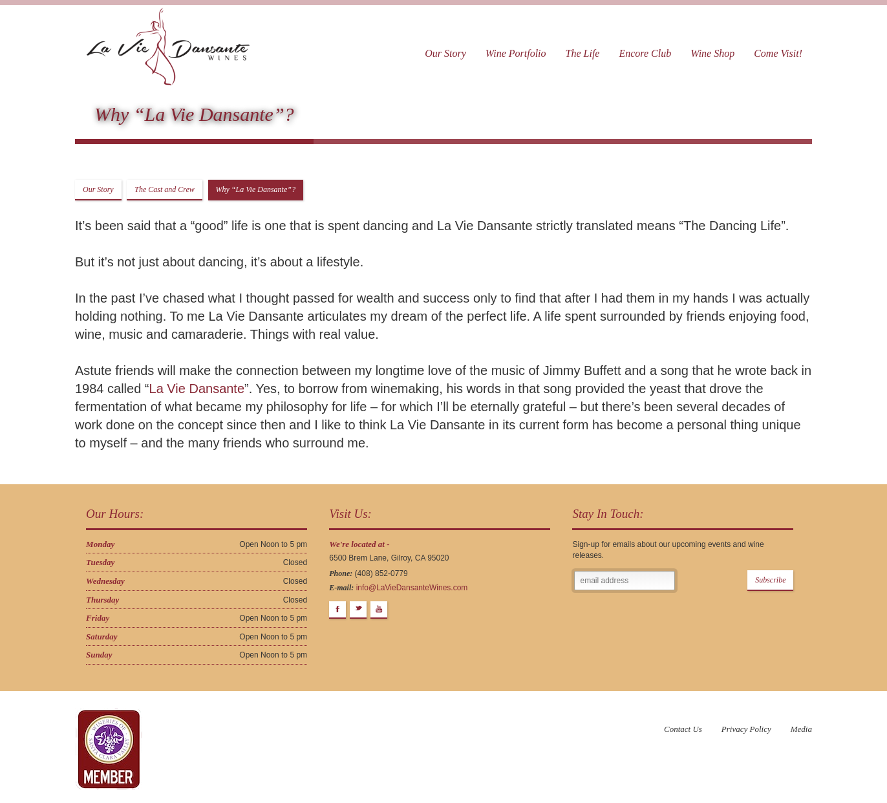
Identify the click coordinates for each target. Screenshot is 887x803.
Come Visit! (778, 53)
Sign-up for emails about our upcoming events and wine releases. (668, 550)
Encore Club (645, 53)
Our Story (445, 53)
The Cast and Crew (164, 189)
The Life (583, 53)
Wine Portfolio (516, 53)
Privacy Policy (746, 729)
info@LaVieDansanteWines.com (412, 587)
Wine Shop (712, 53)
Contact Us (683, 729)
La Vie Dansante (197, 388)
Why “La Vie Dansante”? (255, 189)
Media (801, 729)
